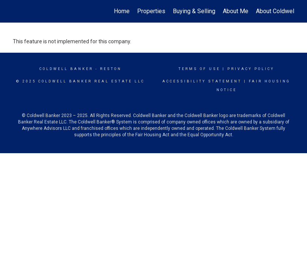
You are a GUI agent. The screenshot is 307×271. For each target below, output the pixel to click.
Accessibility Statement (202, 81)
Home (122, 11)
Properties (151, 11)
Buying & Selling (194, 11)
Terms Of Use (199, 69)
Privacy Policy (250, 69)
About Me (235, 11)
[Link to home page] (17, 11)
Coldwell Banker (66, 69)
